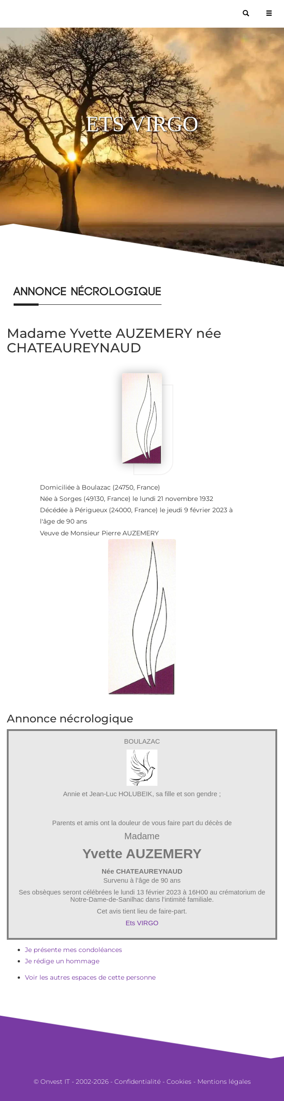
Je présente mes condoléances (73, 950)
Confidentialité (137, 1081)
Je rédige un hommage (62, 961)
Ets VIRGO (142, 923)
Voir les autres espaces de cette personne (90, 977)
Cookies (178, 1081)
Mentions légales (224, 1081)
